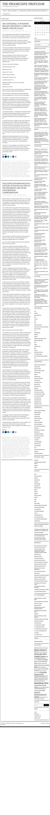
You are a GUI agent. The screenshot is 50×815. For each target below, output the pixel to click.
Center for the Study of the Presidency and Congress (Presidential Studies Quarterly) (40, 551)
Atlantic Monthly (37, 412)
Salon (35, 499)
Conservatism (24, 164)
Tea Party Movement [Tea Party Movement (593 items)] (39, 688)
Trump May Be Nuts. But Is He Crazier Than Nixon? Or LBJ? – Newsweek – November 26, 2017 (41, 109)
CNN (35, 322)
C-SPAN (35, 319)
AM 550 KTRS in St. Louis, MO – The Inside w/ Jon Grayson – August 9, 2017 (41, 171)
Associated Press (37, 315)
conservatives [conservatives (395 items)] (44, 652)
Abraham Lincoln (5, 439)
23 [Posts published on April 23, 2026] (44, 32)
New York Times (37, 386)
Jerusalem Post (37, 376)
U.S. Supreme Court (38, 634)
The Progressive (37, 445)
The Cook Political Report (39, 507)
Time (35, 447)
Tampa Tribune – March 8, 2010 (40, 247)
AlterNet (36, 313)
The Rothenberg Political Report (40, 518)
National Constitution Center (40, 566)
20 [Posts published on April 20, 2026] (37, 32)
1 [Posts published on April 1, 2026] (42, 25)
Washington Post (37, 401)
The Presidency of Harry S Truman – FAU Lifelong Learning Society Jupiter (41, 287)
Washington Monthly (38, 453)
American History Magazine (39, 410)
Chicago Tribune (37, 368)
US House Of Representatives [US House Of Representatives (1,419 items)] (39, 692)
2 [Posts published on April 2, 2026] (44, 25)
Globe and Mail (37, 372)
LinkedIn (36, 465)
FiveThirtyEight (37, 483)
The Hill (35, 513)
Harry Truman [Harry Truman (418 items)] (44, 663)
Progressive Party (16, 172)
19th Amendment (16, 437)
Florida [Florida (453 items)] (41, 658)
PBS (35, 348)
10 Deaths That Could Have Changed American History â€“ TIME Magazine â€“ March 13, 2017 (41, 53)
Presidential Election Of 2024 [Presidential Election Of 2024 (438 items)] (42, 679)
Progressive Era (13, 450)
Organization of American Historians (41, 575)
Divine (42, 723)
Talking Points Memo (38, 352)
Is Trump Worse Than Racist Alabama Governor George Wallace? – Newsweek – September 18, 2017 (41, 70)
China (11, 441)
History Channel (37, 328)
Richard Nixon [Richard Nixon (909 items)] (38, 685)
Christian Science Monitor (39, 370)
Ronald (12, 30)
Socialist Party (17, 174)
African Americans (6, 163)
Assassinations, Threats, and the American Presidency (33, 10)
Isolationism (10, 446)
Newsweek (36, 428)
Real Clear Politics (37, 495)
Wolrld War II (4, 456)
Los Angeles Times (38, 382)
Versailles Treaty (10, 454)
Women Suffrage (14, 176)
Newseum (36, 613)
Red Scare (17, 452)
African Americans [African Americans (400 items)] (44, 647)
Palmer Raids (5, 172)
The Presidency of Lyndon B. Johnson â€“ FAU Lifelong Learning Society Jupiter (41, 296)
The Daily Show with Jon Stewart (40, 356)
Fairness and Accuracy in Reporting (41, 326)
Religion (21, 452)
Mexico (26, 170)
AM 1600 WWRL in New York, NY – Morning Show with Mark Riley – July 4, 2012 (41, 163)
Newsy (35, 344)
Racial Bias (4, 452)
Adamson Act (25, 162)
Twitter (35, 467)
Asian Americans (14, 440)
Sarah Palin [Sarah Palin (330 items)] (40, 687)
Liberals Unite (37, 485)
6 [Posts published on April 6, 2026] (37, 27)
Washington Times (38, 403)
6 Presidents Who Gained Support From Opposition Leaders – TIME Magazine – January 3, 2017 (41, 57)
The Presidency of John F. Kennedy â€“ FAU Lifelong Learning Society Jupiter (41, 291)
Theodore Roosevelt (12, 453)
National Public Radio (38, 340)
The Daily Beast (37, 509)
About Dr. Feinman (12, 10)
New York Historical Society (39, 571)
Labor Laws (18, 446)
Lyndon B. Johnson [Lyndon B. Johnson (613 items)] (41, 668)
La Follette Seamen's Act (15, 168)
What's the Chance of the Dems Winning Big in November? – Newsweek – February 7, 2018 (40, 120)
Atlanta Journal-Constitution (39, 364)
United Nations (28, 453)
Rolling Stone (37, 431)
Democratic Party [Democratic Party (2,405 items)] (40, 654)
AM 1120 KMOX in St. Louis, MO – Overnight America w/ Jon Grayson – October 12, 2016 (41, 152)
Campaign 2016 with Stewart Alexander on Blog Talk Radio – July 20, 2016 (41, 186)
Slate (35, 501)
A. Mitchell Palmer (24, 437)
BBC (35, 317)
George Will (7, 445)
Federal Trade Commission (13, 167)
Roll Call (35, 497)
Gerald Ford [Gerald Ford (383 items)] (39, 663)
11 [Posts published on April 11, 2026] (49, 27)
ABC (35, 311)
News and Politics (6, 162)
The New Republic (38, 441)
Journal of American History (39, 560)
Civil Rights (20, 441)
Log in (35, 712)
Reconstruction (5, 174)
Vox (35, 358)
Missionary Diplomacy (12, 171)
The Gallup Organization (39, 511)
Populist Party (14, 449)
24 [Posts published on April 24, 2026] (46, 32)
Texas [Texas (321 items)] (45, 688)
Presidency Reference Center (40, 577)
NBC (35, 342)
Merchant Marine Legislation (24, 448)
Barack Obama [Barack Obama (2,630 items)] (39, 650)
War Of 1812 (7, 176)
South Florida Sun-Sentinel (39, 394)
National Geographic (38, 422)
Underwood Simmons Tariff (19, 175)
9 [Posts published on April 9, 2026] (44, 27)
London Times (37, 380)
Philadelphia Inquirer (38, 390)
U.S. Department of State (39, 626)
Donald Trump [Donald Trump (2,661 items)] (39, 656)
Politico (35, 489)
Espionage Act (8, 166)
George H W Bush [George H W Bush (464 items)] (37, 661)
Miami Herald (37, 384)
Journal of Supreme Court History (41, 562)
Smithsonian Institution (38, 621)
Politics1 (36, 491)
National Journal (37, 487)
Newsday (36, 388)
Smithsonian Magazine (38, 433)
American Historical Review (39, 547)
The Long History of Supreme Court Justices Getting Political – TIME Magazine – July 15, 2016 (41, 82)
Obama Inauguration (38, 641)
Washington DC (17, 454)
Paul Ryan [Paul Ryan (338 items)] (40, 670)
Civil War (24, 441)
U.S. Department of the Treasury (40, 628)
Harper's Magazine (38, 418)
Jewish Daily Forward (38, 378)
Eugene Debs (14, 166)
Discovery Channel (38, 324)
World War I (11, 457)
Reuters (35, 350)
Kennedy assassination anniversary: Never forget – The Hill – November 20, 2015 (41, 74)
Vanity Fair (36, 451)
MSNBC (35, 336)
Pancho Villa (10, 172)
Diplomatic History (38, 556)
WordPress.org (37, 717)
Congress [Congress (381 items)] (40, 652)
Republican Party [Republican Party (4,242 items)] (41, 683)
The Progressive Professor (23, 4)
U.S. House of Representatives (40, 630)
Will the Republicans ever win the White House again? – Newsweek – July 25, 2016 (41, 124)
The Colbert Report (38, 354)
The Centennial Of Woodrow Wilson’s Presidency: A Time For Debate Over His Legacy (16, 26)
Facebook (36, 460)
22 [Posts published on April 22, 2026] (42, 32)
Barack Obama (13, 163)
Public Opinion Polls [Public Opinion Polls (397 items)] (38, 680)
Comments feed (37, 715)
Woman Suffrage (11, 456)
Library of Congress (38, 603)
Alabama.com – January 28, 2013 (40, 149)
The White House (37, 622)
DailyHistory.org (37, 554)
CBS (35, 321)
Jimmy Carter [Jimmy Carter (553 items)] (44, 665)
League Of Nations (24, 168)
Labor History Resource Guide (40, 564)
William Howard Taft (25, 454)
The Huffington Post (38, 515)
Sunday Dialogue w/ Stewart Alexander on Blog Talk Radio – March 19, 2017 (40, 244)
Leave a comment (20, 30)
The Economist (37, 437)
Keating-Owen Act (6, 168)
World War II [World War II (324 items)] (42, 698)
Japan (14, 446)
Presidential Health (6, 450)
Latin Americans (24, 446)
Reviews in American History (40, 579)
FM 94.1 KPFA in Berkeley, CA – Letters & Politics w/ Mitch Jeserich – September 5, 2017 (41, 203)
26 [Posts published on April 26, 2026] (35, 34)
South (21, 174)
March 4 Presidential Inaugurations (17, 170)
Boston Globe (37, 366)
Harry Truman (20, 445)
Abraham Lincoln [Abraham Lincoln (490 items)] (37, 647)
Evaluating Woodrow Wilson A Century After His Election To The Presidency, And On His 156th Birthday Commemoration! (16, 188)
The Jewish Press (37, 397)
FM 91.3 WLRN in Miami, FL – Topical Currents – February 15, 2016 (40, 198)
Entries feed (36, 714)
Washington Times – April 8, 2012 (41, 262)
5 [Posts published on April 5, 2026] (35, 27)
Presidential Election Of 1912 (23, 449)
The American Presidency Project (41, 581)
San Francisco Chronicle (39, 392)
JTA (35, 330)
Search (46, 705)
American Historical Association (40, 545)
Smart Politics (37, 503)
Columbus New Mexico (16, 164)
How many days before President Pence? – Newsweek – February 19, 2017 (41, 62)
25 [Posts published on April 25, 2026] (49, 32)
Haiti (29, 167)
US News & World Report (39, 449)
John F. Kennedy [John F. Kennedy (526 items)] (41, 667)
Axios (35, 474)
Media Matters (37, 332)
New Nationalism (27, 171)
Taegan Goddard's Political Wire (40, 505)
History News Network (38, 532)
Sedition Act (11, 174)
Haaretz (35, 374)
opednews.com (37, 346)
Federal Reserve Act (22, 442)
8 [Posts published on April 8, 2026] (42, 27)
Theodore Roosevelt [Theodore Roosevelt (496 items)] (38, 690)
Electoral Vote (37, 479)
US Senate (4, 454)
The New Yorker (37, 443)
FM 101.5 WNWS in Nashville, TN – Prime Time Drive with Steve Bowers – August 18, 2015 (41, 193)
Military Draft (5, 171)
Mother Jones (37, 420)
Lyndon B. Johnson (6, 170)
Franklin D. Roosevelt (23, 167)
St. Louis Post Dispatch (39, 395)
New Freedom (20, 171)
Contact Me (6, 14)
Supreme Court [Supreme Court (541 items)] (45, 687)
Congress (10, 442)
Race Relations (24, 172)
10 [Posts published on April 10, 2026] (46, 27)
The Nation (36, 439)
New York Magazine (38, 424)
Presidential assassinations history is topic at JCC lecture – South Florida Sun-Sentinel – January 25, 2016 (41, 217)
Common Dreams (38, 476)
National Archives (37, 605)
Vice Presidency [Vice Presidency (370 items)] (42, 697)
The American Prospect (39, 435)
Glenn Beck (12, 445)
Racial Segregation (11, 452)
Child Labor (7, 441)
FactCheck (36, 481)
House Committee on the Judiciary (41, 601)
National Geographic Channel (40, 338)
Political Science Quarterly (39, 430)
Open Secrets (37, 573)
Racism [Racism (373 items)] (43, 680)
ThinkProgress (37, 520)
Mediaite (36, 334)
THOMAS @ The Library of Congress (41, 589)
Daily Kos (36, 478)
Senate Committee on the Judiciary (41, 619)
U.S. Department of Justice (39, 624)
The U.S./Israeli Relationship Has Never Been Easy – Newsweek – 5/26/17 (40, 99)
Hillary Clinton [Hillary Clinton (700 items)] (37, 665)
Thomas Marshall (10, 175)
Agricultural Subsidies (21, 439)
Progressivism (27, 450)
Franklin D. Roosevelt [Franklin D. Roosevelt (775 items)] (42, 659)
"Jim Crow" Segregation (17, 162)
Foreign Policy (37, 416)
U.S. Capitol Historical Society (40, 591)
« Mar (35, 38)
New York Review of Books (39, 426)
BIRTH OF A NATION (21, 163)
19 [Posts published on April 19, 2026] (35, 32)
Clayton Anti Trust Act (6, 164)
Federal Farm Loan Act (22, 166)
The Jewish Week (37, 399)
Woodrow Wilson (21, 176)
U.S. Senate (36, 632)
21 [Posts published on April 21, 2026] (40, 32)
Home (4, 10)
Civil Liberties (28, 163)
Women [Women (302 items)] (46, 697)
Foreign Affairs (37, 414)
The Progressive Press (38, 516)
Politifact (36, 493)
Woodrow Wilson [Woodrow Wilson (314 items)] (37, 698)
